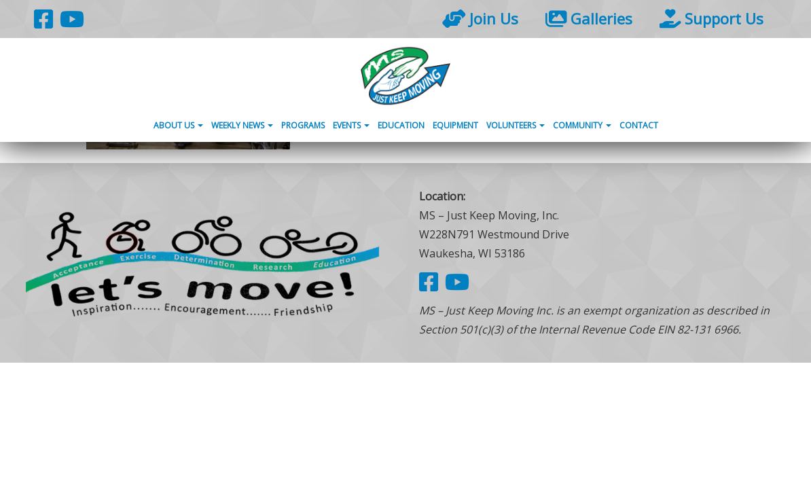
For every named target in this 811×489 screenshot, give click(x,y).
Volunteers (515, 125)
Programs (303, 125)
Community (582, 125)
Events (351, 125)
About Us (178, 125)
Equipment (455, 125)
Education (401, 125)
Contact (638, 125)
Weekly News (242, 125)
